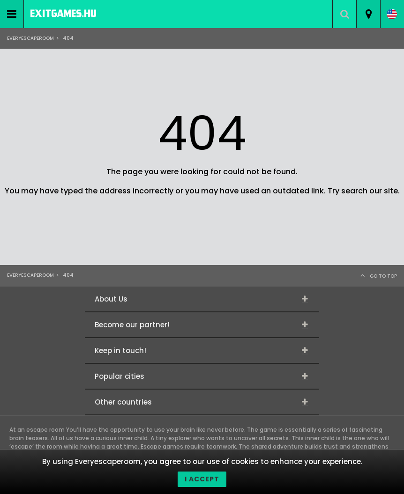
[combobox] (368, 14)
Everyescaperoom (30, 38)
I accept (202, 479)
